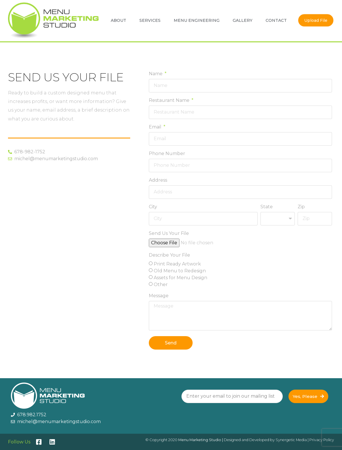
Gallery (242, 18)
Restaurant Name (170, 100)
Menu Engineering (197, 18)
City (153, 207)
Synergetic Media (291, 440)
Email (156, 127)
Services (150, 18)
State (266, 207)
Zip (301, 207)
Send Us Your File (169, 233)
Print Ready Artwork (177, 264)
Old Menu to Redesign (180, 270)
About (118, 18)
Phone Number (167, 153)
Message (159, 296)
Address (158, 180)
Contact (276, 18)
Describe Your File (169, 255)
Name (156, 74)
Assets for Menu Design (180, 277)
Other (161, 284)
